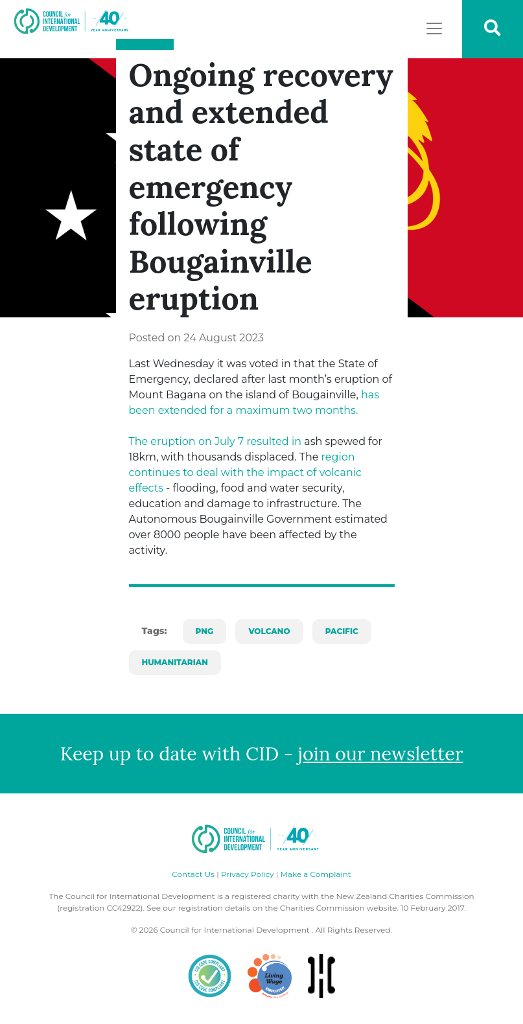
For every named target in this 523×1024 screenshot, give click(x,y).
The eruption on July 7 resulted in (215, 441)
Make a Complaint (315, 874)
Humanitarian (175, 662)
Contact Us (193, 874)
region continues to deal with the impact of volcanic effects (245, 472)
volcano (269, 631)
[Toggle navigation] (434, 28)
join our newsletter (380, 754)
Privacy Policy (247, 874)
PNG (205, 631)
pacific (341, 631)
